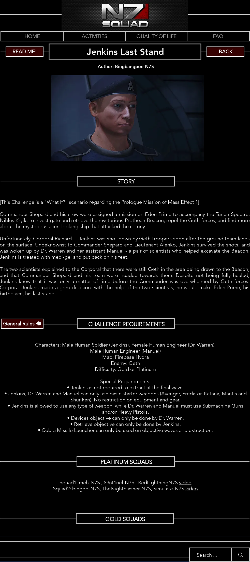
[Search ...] (206, 554)
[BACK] (225, 51)
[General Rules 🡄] (22, 324)
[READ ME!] (24, 51)
